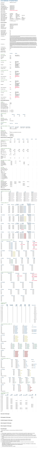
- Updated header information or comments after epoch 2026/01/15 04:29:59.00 (11, 430)
